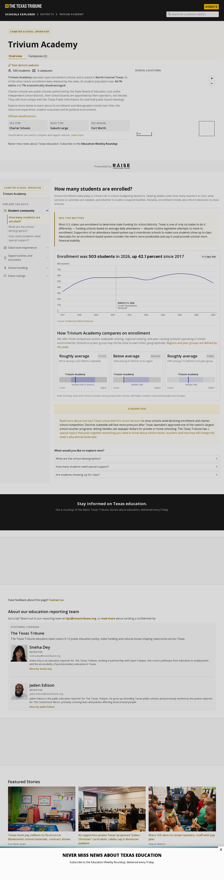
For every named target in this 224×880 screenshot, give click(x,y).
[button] (112, 440)
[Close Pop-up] (221, 850)
